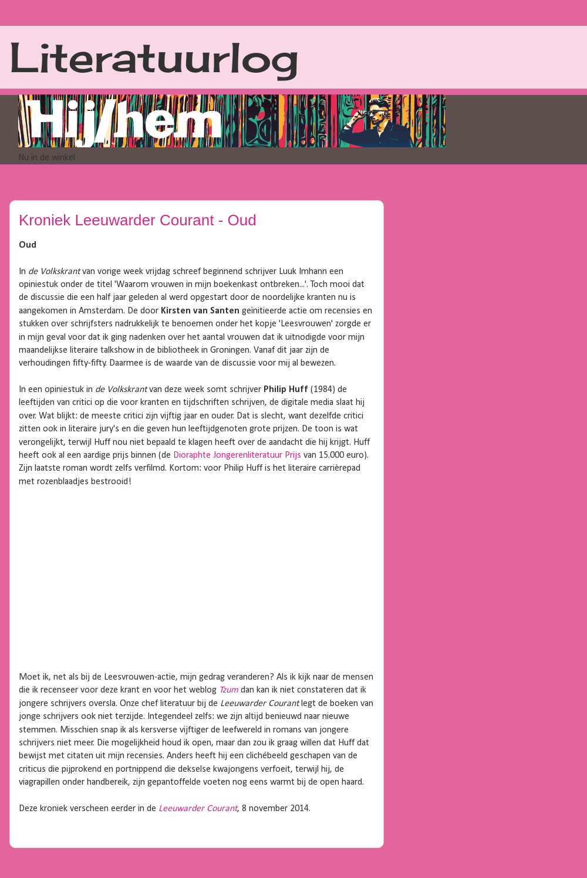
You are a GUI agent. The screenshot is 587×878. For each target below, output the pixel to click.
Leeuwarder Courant (197, 808)
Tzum (228, 690)
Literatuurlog (154, 57)
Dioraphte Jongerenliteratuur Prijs (237, 455)
